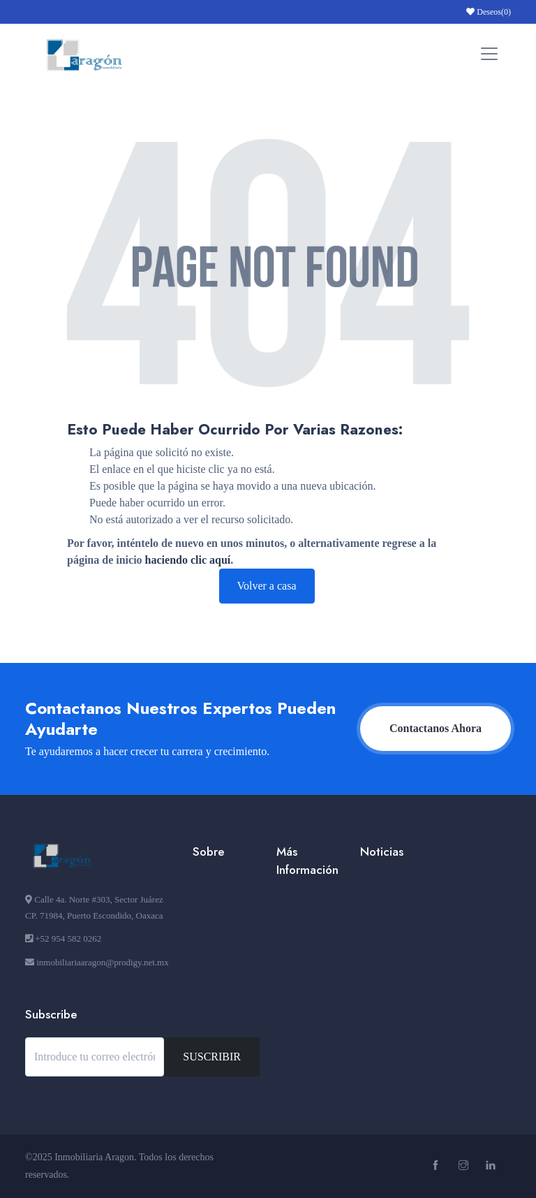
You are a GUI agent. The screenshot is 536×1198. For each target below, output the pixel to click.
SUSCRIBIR (212, 1056)
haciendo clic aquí (188, 560)
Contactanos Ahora (435, 728)
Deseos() (488, 12)
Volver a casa (267, 586)
